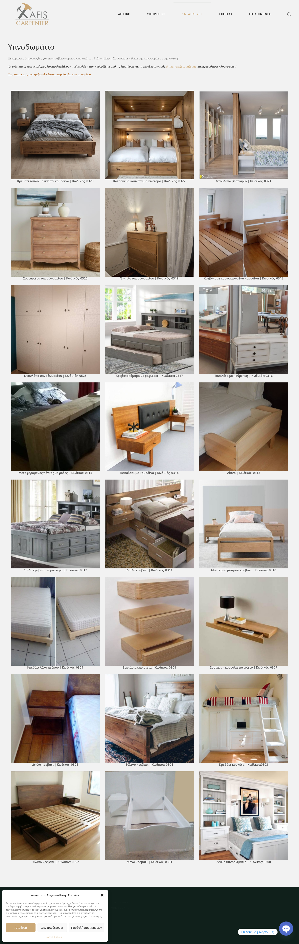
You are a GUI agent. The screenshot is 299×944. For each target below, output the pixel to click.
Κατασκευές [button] (192, 14)
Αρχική (124, 14)
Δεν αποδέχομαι (52, 927)
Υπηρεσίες (156, 14)
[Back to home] (31, 14)
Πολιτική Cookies (53, 936)
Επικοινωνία (260, 14)
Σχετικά (226, 14)
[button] (102, 895)
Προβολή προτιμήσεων (86, 927)
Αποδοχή (21, 927)
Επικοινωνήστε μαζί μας (181, 66)
